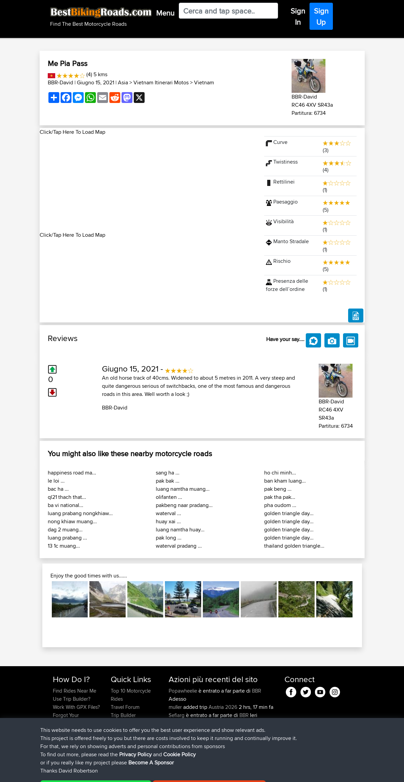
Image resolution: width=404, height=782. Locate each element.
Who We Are (124, 723)
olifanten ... (169, 497)
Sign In (298, 16)
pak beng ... (278, 489)
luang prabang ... (67, 538)
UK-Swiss (239, 739)
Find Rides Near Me (74, 690)
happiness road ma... (72, 473)
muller (176, 707)
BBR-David (60, 82)
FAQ (57, 739)
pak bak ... (167, 481)
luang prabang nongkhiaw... (80, 513)
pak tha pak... (279, 497)
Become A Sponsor (74, 731)
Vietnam (204, 82)
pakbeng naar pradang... (184, 505)
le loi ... (56, 481)
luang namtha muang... (183, 489)
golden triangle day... (289, 513)
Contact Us (123, 731)
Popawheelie (183, 690)
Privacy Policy (143, 772)
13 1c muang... (64, 546)
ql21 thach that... (67, 497)
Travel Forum (125, 707)
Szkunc (177, 723)
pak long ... (169, 538)
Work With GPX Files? (76, 707)
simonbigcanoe (186, 739)
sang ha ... (167, 473)
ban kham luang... (285, 481)
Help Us (120, 739)
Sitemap (116, 772)
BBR (256, 690)
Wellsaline (180, 731)
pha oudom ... (280, 505)
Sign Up (321, 16)
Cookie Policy (177, 772)
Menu (165, 12)
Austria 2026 (223, 707)
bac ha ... (58, 489)
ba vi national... (65, 505)
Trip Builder (123, 715)
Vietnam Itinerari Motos (161, 82)
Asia (123, 82)
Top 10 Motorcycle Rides (131, 694)
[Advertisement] (148, 183)
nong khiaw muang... (72, 521)
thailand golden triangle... (294, 546)
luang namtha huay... (180, 529)
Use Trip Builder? (71, 698)
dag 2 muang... (65, 529)
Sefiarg (177, 715)
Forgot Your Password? (66, 719)
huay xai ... (168, 521)
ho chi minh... (280, 473)
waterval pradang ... (179, 546)
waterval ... (168, 513)
